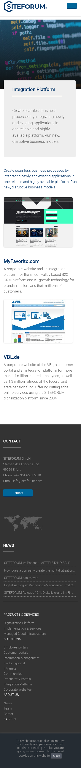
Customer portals (16, 653)
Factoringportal (14, 663)
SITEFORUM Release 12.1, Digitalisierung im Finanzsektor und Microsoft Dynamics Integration (39, 593)
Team (8, 708)
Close (56, 755)
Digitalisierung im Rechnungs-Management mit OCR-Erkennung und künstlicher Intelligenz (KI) (39, 585)
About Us (11, 695)
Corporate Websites (18, 690)
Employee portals (16, 647)
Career (8, 714)
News (8, 703)
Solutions (12, 639)
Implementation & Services (22, 628)
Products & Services (21, 615)
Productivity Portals (17, 679)
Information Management (22, 658)
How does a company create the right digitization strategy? (39, 570)
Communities (13, 674)
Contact (18, 493)
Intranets (10, 668)
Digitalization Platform (19, 623)
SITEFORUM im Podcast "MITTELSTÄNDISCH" (37, 563)
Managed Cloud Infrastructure (25, 634)
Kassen (10, 719)
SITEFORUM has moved (21, 578)
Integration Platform (18, 684)
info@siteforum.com (27, 481)
